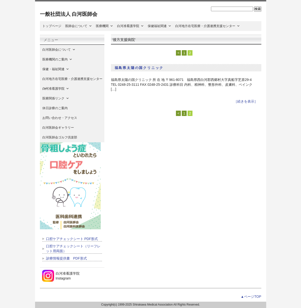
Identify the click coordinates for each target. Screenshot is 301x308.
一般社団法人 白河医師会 (69, 14)
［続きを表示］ (246, 101)
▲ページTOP (251, 296)
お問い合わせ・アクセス (59, 118)
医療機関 (104, 26)
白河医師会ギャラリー (58, 127)
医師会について (78, 26)
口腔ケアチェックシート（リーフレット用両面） (73, 248)
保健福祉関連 (159, 26)
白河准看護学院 (130, 26)
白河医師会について (58, 49)
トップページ (51, 26)
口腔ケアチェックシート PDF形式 (72, 239)
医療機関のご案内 (57, 59)
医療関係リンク (55, 98)
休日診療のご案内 (58, 108)
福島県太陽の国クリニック (139, 68)
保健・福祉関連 (55, 69)
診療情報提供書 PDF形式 (66, 258)
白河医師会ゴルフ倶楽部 (59, 137)
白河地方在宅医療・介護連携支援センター (207, 26)
